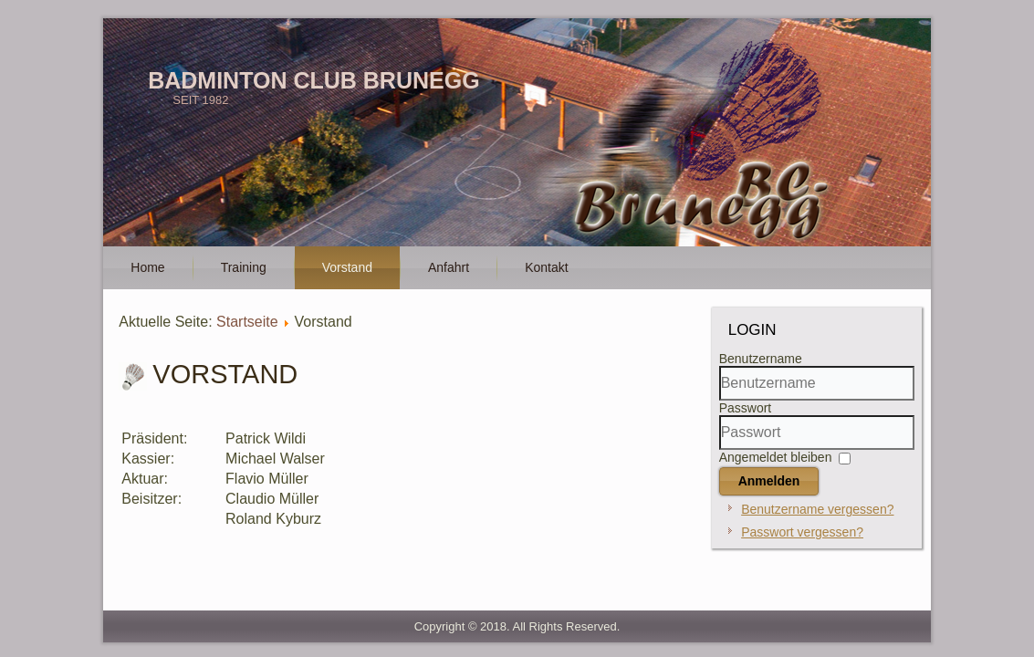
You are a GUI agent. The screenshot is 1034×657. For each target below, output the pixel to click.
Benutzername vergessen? (817, 509)
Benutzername (760, 358)
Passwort (745, 408)
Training (243, 267)
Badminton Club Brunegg (313, 80)
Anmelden (769, 481)
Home (147, 267)
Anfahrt (448, 267)
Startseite (247, 321)
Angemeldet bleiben (775, 457)
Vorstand (347, 267)
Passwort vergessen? (802, 532)
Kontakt (546, 267)
